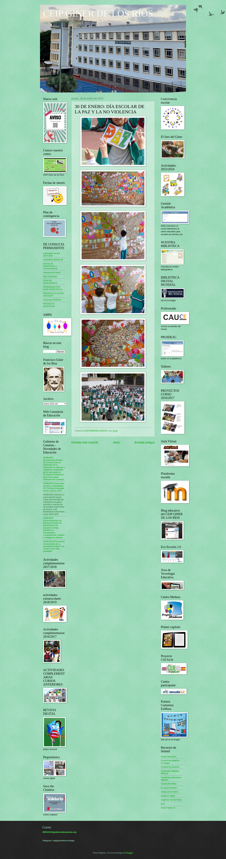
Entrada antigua (145, 442)
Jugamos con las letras (171, 800)
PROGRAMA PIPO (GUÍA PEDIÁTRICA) (52, 288)
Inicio (116, 442)
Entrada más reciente (84, 442)
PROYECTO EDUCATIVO (49, 305)
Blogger (129, 853)
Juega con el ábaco (169, 792)
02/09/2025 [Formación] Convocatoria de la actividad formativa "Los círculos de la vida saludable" (54, 546)
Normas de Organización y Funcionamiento (50, 266)
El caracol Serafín (169, 788)
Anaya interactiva (168, 756)
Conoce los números (170, 767)
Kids (163, 804)
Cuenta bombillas (168, 784)
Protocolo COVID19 (52, 300)
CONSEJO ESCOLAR (53, 259)
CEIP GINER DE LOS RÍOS (98, 13)
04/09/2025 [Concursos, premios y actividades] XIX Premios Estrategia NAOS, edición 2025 (54, 487)
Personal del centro (52, 272)
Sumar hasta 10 (168, 808)
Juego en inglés (168, 796)
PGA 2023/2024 (50, 276)
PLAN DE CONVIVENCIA (50, 281)
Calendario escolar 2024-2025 (51, 254)
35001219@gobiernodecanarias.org (59, 832)
